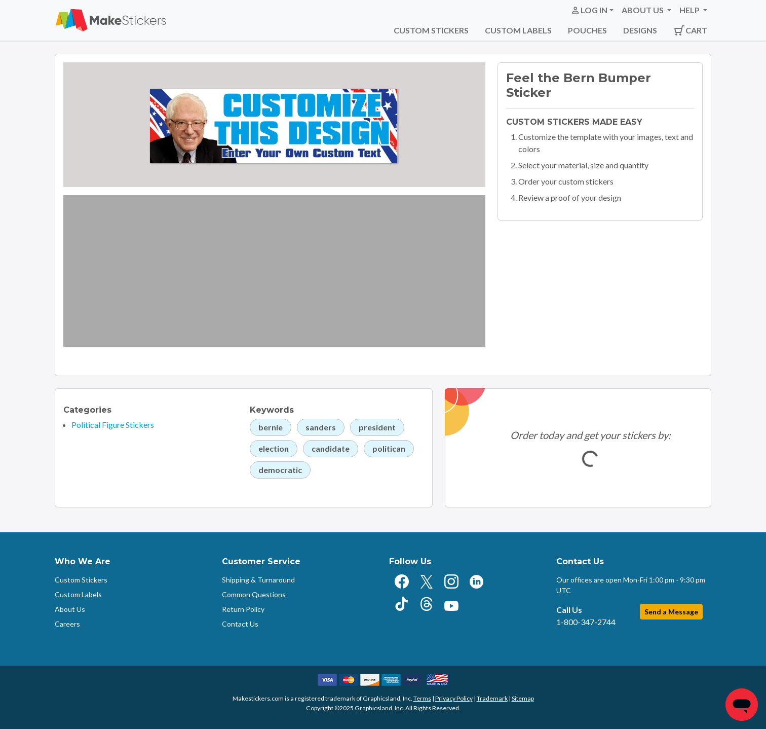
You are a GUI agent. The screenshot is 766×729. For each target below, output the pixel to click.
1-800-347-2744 (586, 622)
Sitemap (523, 698)
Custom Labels (518, 30)
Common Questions (254, 594)
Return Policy (243, 609)
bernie (270, 427)
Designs (640, 30)
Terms (422, 698)
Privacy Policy (454, 698)
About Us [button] (643, 10)
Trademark (492, 698)
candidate (331, 448)
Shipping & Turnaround (258, 579)
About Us (70, 609)
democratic (280, 470)
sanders (320, 427)
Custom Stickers (431, 30)
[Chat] (741, 704)
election (273, 448)
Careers (67, 623)
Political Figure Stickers (112, 424)
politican (388, 448)
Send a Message (671, 611)
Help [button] (690, 10)
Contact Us (240, 623)
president (377, 427)
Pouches (587, 30)
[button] (592, 10)
